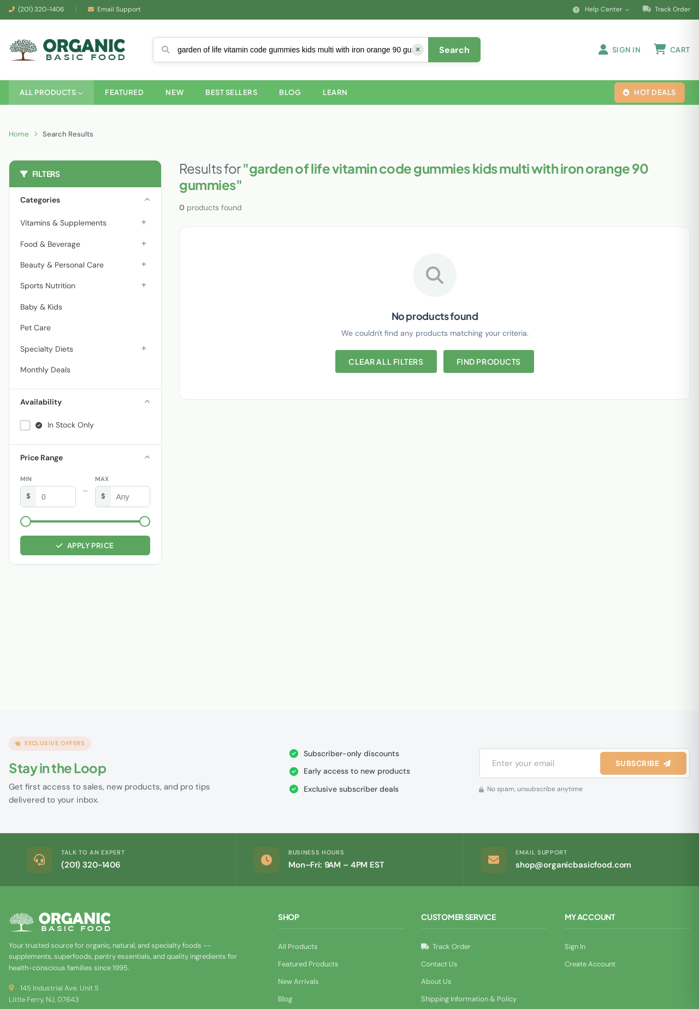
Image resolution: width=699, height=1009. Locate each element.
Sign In (575, 946)
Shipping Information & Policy (469, 999)
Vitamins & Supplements (63, 223)
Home (18, 134)
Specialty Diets (46, 349)
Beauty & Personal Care (62, 265)
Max (102, 479)
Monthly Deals (45, 370)
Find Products (489, 361)
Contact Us (439, 964)
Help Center (601, 9)
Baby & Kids (41, 307)
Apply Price (85, 545)
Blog (285, 999)
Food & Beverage (50, 244)
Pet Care (35, 328)
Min (26, 479)
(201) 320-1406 (41, 9)
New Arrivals (298, 981)
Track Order (666, 9)
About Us (436, 981)
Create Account (590, 964)
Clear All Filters (386, 361)
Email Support (119, 9)
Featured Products (308, 964)
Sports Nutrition (47, 285)
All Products (298, 946)
